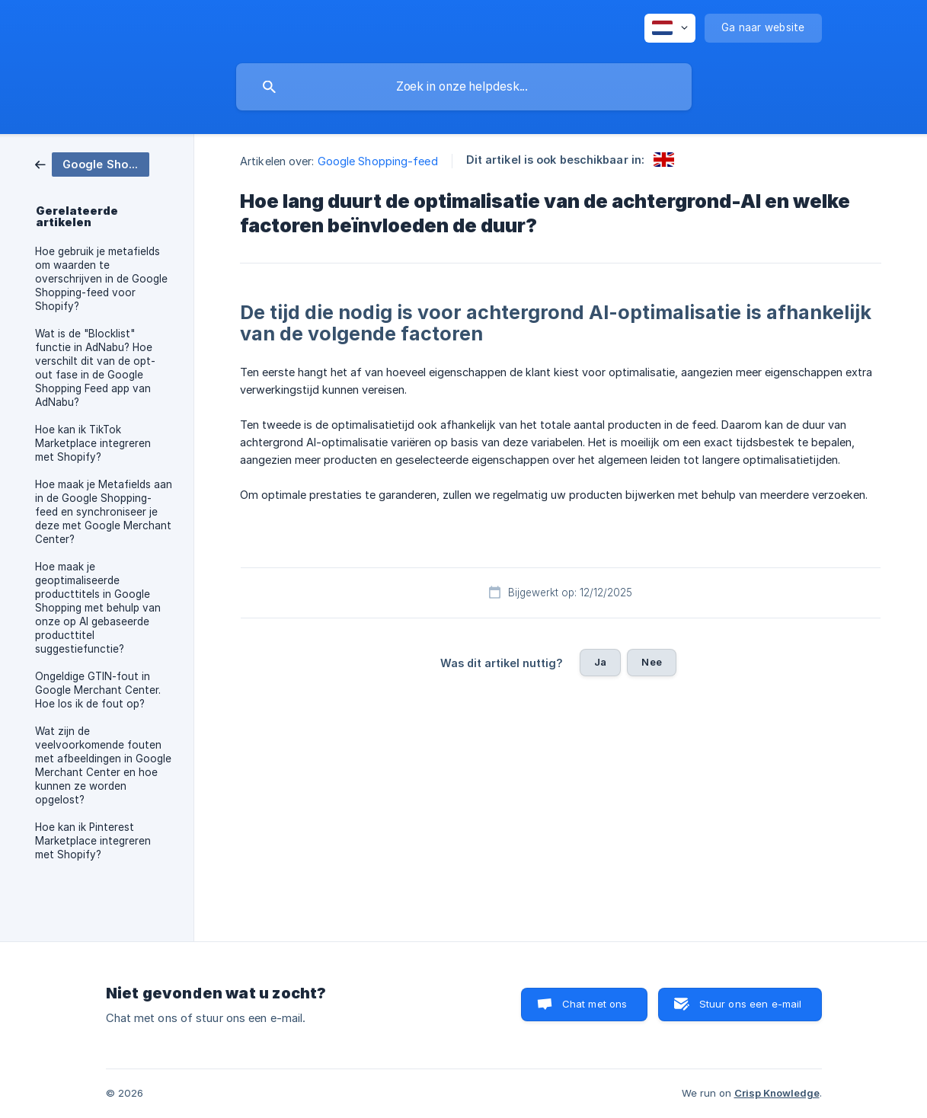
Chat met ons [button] (595, 1004)
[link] (92, 163)
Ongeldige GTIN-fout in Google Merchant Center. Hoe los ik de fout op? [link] (98, 690)
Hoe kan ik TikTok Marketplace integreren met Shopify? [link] (93, 443)
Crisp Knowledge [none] (777, 1093)
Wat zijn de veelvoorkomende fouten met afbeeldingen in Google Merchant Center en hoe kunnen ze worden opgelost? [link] (103, 765)
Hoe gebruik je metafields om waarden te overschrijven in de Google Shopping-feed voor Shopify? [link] (101, 278)
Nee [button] (651, 662)
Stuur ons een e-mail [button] (750, 1004)
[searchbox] (464, 86)
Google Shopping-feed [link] (378, 161)
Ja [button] (600, 662)
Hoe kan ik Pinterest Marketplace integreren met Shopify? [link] (93, 841)
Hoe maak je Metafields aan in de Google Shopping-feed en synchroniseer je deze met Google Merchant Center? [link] (103, 511)
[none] (669, 28)
